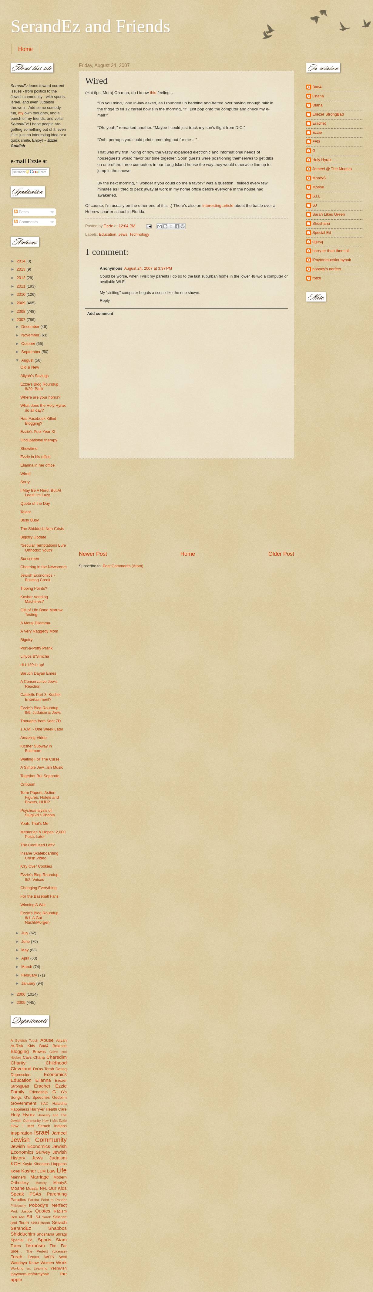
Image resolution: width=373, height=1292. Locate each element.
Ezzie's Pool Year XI (37, 431)
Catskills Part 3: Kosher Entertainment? (40, 696)
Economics (55, 1074)
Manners (18, 1177)
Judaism (58, 1157)
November (30, 335)
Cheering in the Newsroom (43, 567)
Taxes (16, 1245)
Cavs (27, 1057)
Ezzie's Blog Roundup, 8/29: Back (39, 386)
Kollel (15, 1171)
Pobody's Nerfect (48, 1205)
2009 (21, 303)
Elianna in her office (37, 465)
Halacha (59, 1103)
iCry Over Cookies (36, 866)
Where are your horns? (40, 397)
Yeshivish (58, 1268)
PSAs (35, 1193)
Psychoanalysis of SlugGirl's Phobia (37, 812)
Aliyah (61, 1040)
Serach (59, 1222)
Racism (60, 1211)
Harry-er (37, 1109)
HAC (44, 1103)
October (28, 343)
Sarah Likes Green (328, 214)
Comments (26, 222)
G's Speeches (37, 1097)
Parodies (18, 1199)
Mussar (32, 1188)
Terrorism (35, 1245)
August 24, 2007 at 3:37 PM (148, 268)
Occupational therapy (38, 440)
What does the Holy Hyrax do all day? (43, 407)
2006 (21, 994)
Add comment (100, 313)
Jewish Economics (30, 1146)
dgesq (317, 241)
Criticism (27, 784)
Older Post (281, 554)
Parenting (57, 1193)
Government (23, 1103)
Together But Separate (39, 776)
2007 (21, 319)
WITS (49, 1257)
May (25, 950)
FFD (316, 141)
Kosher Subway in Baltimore (36, 748)
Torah (16, 1256)
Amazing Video (33, 737)
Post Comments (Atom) (123, 566)
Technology (139, 234)
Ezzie (61, 1085)
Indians (60, 1126)
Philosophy (18, 1205)
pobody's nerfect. (327, 269)
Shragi (61, 1234)
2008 (21, 311)
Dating (61, 1069)
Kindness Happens (50, 1164)
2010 (21, 294)
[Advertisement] (186, 504)
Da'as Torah (43, 1069)
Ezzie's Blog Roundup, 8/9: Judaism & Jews (40, 710)
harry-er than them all (330, 250)
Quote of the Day (35, 503)
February (29, 975)
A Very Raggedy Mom (39, 631)
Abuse (47, 1040)
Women (47, 1262)
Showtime (29, 448)
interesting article (218, 205)
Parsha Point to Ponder (47, 1200)
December (30, 326)
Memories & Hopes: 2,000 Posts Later (43, 834)
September (31, 351)
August (28, 360)
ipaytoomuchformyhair (30, 1274)
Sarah (46, 1217)
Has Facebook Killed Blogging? (38, 420)
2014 (21, 261)
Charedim (56, 1057)
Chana (39, 1057)
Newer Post (93, 554)
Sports (45, 1239)
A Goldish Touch (24, 1040)
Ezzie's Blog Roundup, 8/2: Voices (39, 877)
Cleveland (21, 1068)
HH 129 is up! (32, 665)
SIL (29, 1216)
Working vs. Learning (29, 1268)
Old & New (29, 367)
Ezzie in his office (35, 456)
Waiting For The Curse (39, 759)
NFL (43, 1188)
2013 (21, 269)
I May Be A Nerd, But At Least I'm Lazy (40, 492)
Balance (59, 1046)
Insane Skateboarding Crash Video (39, 855)
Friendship (38, 1092)
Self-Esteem (40, 1223)
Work (61, 1262)
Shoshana (45, 1234)
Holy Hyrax (23, 1114)
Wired (25, 473)
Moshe (18, 1188)
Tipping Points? (33, 588)
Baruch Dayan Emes (38, 673)
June (26, 941)
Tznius (33, 1257)
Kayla (27, 1164)
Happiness (20, 1109)
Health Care (56, 1109)
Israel (41, 1132)
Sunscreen (29, 558)
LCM (41, 1171)
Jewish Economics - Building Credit (37, 577)
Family (17, 1091)
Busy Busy (29, 520)
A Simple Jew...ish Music (41, 767)
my (20, 113)
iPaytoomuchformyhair (331, 260)
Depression (20, 1074)
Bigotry (26, 639)
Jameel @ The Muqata (332, 169)
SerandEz (21, 1228)
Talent (25, 512)
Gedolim (59, 1097)
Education (107, 234)
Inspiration (21, 1132)
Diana (317, 105)
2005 (21, 1002)
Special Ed (321, 232)
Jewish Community (39, 1139)
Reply (105, 300)
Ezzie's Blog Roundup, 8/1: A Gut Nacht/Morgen (39, 918)
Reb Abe (18, 1217)
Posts (21, 212)
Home (25, 49)
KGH (16, 1163)
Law (51, 1170)
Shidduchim (23, 1233)
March (27, 966)
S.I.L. (316, 196)
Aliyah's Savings (34, 375)
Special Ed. (22, 1240)
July (25, 933)
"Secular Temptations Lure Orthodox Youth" (43, 547)
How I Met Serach (30, 1126)
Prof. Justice (21, 1211)
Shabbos (57, 1228)
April (25, 958)
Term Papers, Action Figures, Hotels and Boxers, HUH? (39, 797)
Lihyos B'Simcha (34, 656)
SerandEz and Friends (90, 26)
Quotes (42, 1210)
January (28, 983)
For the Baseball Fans (39, 896)
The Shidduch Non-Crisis (42, 528)
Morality (40, 1183)
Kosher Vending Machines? (34, 599)
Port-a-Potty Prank (36, 648)
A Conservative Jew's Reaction (38, 683)
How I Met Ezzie (54, 1120)
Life (62, 1170)
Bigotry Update (33, 537)
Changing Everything (38, 888)
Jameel (59, 1132)
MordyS (60, 1182)
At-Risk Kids (23, 1046)
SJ (37, 1217)
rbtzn (316, 278)
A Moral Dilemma (35, 623)
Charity (18, 1062)
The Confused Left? (37, 845)
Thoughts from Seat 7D (40, 721)
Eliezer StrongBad (328, 114)
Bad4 (43, 1046)
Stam (61, 1239)
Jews (123, 234)
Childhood (56, 1062)
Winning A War (33, 904)
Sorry (25, 482)
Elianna (43, 1080)
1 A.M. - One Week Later (41, 729)
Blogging (20, 1051)
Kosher (28, 1170)
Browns (39, 1051)
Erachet (42, 1085)
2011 (21, 286)
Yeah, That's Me (34, 823)
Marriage (39, 1176)
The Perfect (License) (46, 1251)
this (153, 92)
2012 (21, 277)
